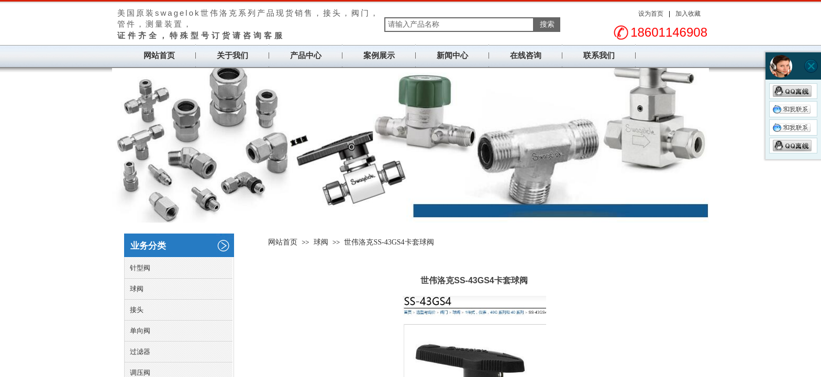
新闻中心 (452, 55)
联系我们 (599, 55)
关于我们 (232, 55)
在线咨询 (525, 55)
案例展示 (379, 55)
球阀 (321, 242)
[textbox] (459, 24)
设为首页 (650, 13)
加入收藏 (688, 13)
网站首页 (159, 55)
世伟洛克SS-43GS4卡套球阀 (389, 242)
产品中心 (305, 55)
